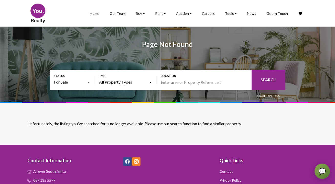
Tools (231, 13)
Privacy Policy (230, 180)
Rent (160, 13)
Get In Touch (277, 13)
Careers (208, 13)
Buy (140, 13)
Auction (184, 13)
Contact (226, 171)
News (251, 13)
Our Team (118, 13)
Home (94, 13)
